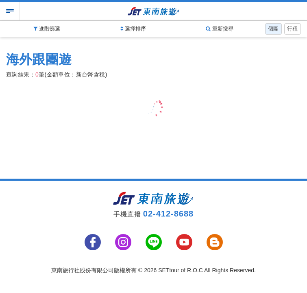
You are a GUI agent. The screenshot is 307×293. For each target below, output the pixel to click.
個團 (273, 29)
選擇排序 (133, 29)
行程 (292, 29)
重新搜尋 (219, 29)
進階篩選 (46, 29)
